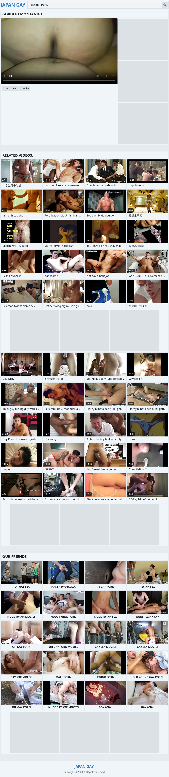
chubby (25, 88)
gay (6, 88)
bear (14, 88)
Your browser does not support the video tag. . (59, 51)
